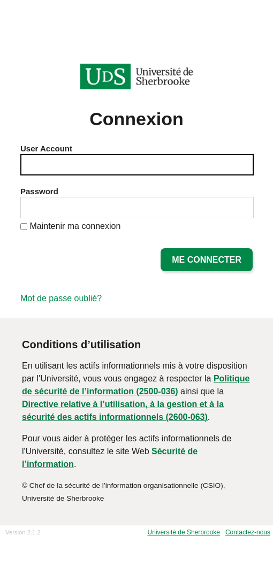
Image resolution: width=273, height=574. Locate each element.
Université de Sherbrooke (184, 532)
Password (39, 191)
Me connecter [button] (206, 259)
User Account (46, 148)
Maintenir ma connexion (74, 226)
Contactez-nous (247, 532)
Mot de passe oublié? (61, 298)
